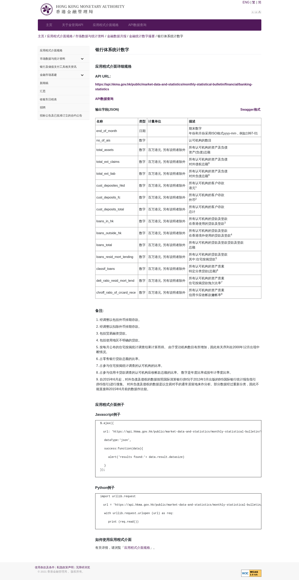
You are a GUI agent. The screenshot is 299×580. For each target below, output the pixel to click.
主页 (49, 25)
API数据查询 (137, 25)
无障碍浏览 (83, 567)
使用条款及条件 (45, 567)
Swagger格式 (250, 109)
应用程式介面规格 (106, 25)
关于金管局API (72, 25)
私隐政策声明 (65, 567)
